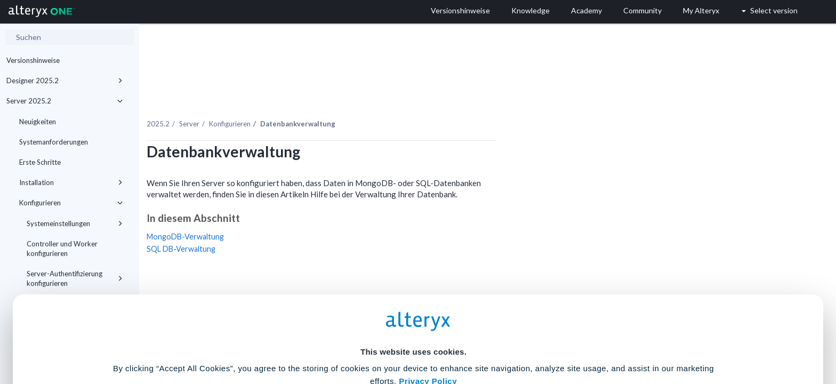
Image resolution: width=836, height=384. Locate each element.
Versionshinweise (33, 60)
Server (298, 101)
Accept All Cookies (337, 336)
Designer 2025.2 (64, 80)
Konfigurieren (338, 101)
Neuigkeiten (37, 121)
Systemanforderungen (53, 142)
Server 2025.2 (64, 101)
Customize (499, 336)
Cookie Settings (413, 305)
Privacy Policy (428, 276)
